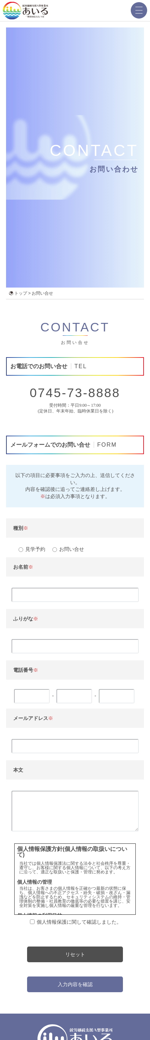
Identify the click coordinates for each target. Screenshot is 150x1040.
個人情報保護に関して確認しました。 (79, 921)
